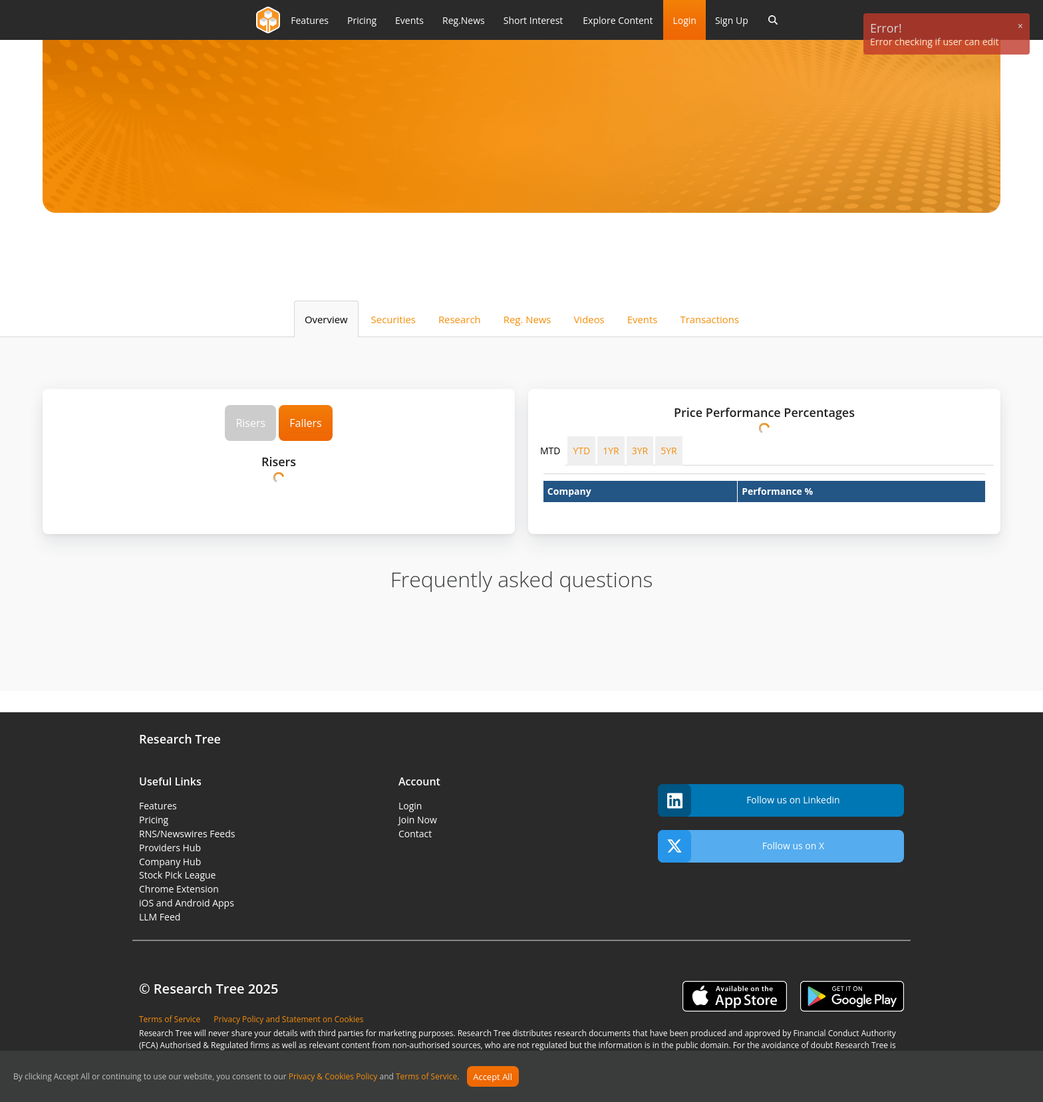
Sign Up (731, 20)
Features (158, 805)
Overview (326, 319)
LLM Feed (159, 916)
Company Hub (170, 861)
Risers (250, 423)
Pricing (153, 819)
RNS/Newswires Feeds (187, 833)
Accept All (492, 1077)
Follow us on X (741, 846)
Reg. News (527, 319)
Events (642, 319)
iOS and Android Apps (186, 902)
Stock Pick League (177, 875)
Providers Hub (170, 847)
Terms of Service (426, 1077)
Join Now (417, 819)
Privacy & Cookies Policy (333, 1077)
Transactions (709, 319)
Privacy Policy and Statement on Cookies (288, 1019)
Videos (588, 319)
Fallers (305, 423)
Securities (393, 319)
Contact (415, 833)
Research (459, 319)
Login (684, 20)
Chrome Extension (179, 889)
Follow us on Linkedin (749, 800)
